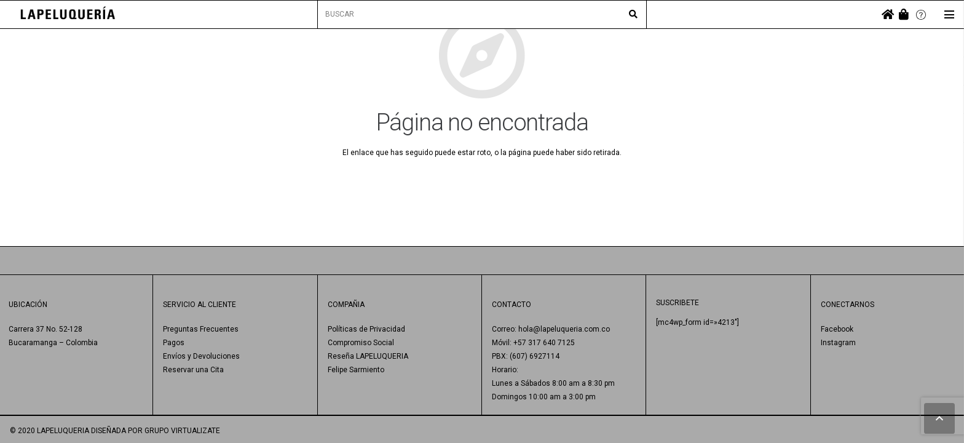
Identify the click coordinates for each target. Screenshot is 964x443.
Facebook (837, 329)
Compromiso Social (361, 342)
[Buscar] (633, 14)
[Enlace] (68, 14)
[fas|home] (888, 14)
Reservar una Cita (193, 369)
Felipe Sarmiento (356, 369)
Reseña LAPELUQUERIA (368, 356)
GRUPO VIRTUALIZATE (182, 430)
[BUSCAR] (482, 14)
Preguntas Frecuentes (201, 329)
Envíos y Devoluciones (201, 356)
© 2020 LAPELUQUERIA (49, 430)
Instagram (838, 342)
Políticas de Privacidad (366, 329)
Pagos (173, 342)
